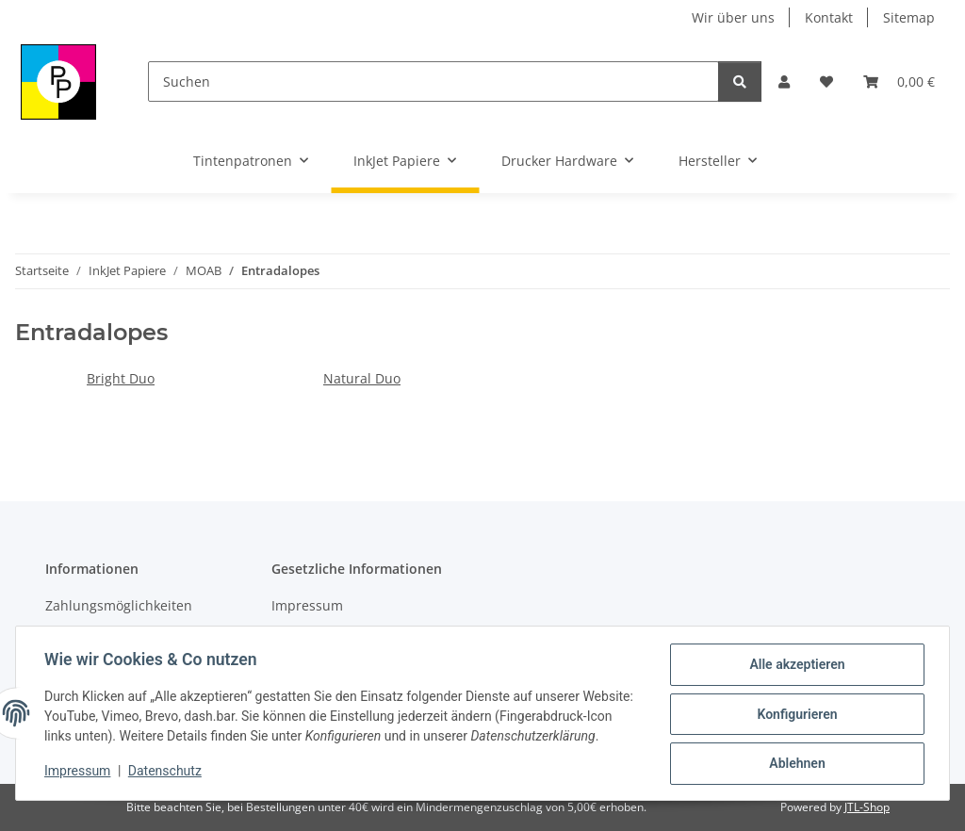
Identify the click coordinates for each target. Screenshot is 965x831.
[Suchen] (433, 81)
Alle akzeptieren (794, 658)
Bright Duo (121, 378)
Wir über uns (733, 17)
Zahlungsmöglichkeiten (118, 605)
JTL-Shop (867, 807)
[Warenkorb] (899, 81)
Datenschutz (167, 774)
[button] (784, 81)
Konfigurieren (795, 707)
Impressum (79, 774)
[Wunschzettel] (826, 81)
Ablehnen (795, 756)
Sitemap (909, 17)
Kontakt (829, 17)
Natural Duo (362, 378)
